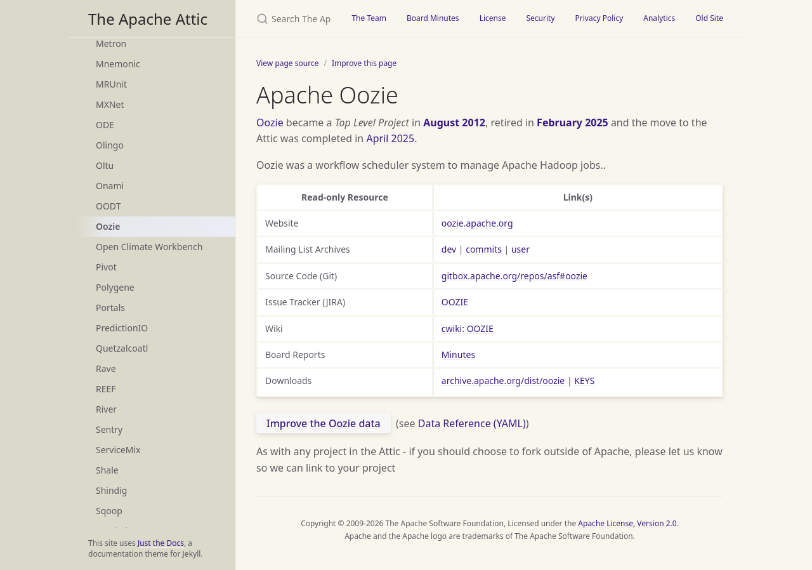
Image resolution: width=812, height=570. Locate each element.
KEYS (584, 380)
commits (484, 249)
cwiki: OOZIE (468, 328)
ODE (105, 125)
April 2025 (390, 138)
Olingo (110, 145)
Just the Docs (161, 543)
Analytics (659, 18)
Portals (110, 308)
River (106, 409)
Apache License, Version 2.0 (627, 523)
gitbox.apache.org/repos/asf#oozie (514, 276)
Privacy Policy (599, 18)
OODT (108, 206)
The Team (368, 18)
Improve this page (364, 63)
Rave (106, 368)
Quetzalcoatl (122, 348)
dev (449, 249)
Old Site (709, 18)
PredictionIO (122, 328)
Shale (107, 470)
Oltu (105, 165)
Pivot (106, 267)
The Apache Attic (147, 18)
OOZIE (455, 302)
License (493, 18)
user (520, 249)
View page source (287, 63)
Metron (111, 43)
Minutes (458, 354)
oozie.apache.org (477, 223)
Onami (110, 186)
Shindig (111, 490)
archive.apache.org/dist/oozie (503, 380)
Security (540, 18)
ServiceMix (118, 450)
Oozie (108, 226)
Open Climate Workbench (149, 247)
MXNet (110, 104)
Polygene (115, 287)
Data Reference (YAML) (472, 423)
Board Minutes (433, 18)
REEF (106, 389)
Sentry (109, 429)
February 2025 (572, 122)
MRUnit (111, 84)
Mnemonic (118, 64)
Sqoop (109, 511)
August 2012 (454, 122)
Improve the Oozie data (323, 423)
